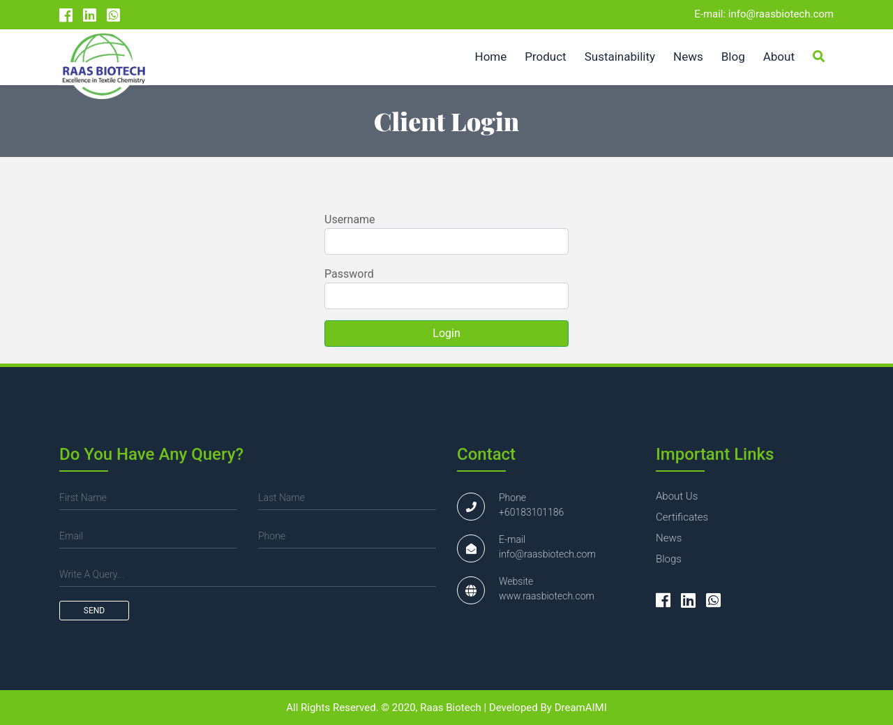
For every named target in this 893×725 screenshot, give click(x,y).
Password (349, 274)
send (94, 610)
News (688, 56)
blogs (669, 559)
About (779, 56)
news (669, 538)
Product (545, 56)
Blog (733, 56)
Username (349, 219)
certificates (682, 517)
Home (491, 56)
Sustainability (620, 56)
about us (677, 496)
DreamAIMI (581, 707)
